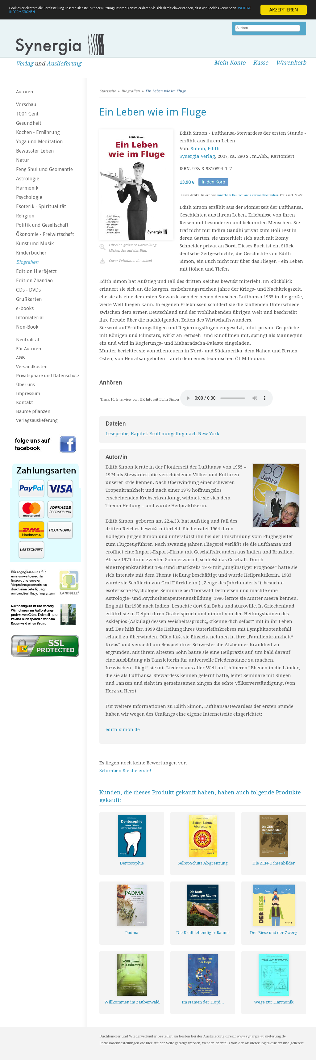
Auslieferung (64, 63)
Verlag (24, 63)
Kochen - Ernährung (38, 132)
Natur (22, 160)
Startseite (107, 91)
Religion (25, 216)
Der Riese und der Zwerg (273, 932)
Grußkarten (29, 299)
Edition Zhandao (34, 281)
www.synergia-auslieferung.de (261, 1036)
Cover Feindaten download (130, 261)
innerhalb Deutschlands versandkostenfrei (247, 195)
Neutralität (28, 340)
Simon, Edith (205, 148)
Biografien (27, 262)
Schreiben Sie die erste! (125, 770)
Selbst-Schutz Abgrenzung (203, 863)
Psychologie (29, 197)
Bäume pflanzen (33, 411)
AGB (20, 357)
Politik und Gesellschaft (42, 225)
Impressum (28, 393)
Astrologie (27, 179)
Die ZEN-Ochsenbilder (273, 863)
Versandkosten (32, 366)
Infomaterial (30, 318)
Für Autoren (28, 348)
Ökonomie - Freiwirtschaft (45, 234)
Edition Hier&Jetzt (36, 271)
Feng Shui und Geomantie (44, 169)
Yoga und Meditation (39, 142)
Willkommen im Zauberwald (132, 1002)
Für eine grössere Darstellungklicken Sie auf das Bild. (132, 248)
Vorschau (26, 104)
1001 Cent (27, 114)
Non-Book (27, 327)
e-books (25, 308)
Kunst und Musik (35, 243)
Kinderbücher (31, 253)
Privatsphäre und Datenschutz (47, 375)
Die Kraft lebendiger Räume (203, 932)
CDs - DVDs (28, 290)
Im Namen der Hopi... (203, 1002)
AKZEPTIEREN (283, 9)
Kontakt (24, 402)
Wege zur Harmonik (273, 1002)
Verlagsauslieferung (37, 420)
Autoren (24, 92)
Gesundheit (28, 123)
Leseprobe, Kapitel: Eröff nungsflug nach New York (162, 433)
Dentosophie (132, 863)
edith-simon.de (123, 729)
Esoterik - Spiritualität (41, 206)
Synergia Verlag (197, 156)
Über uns (25, 384)
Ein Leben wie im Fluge (165, 91)
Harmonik (27, 188)
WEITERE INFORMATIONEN (133, 15)
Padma (131, 932)
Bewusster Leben (35, 151)
